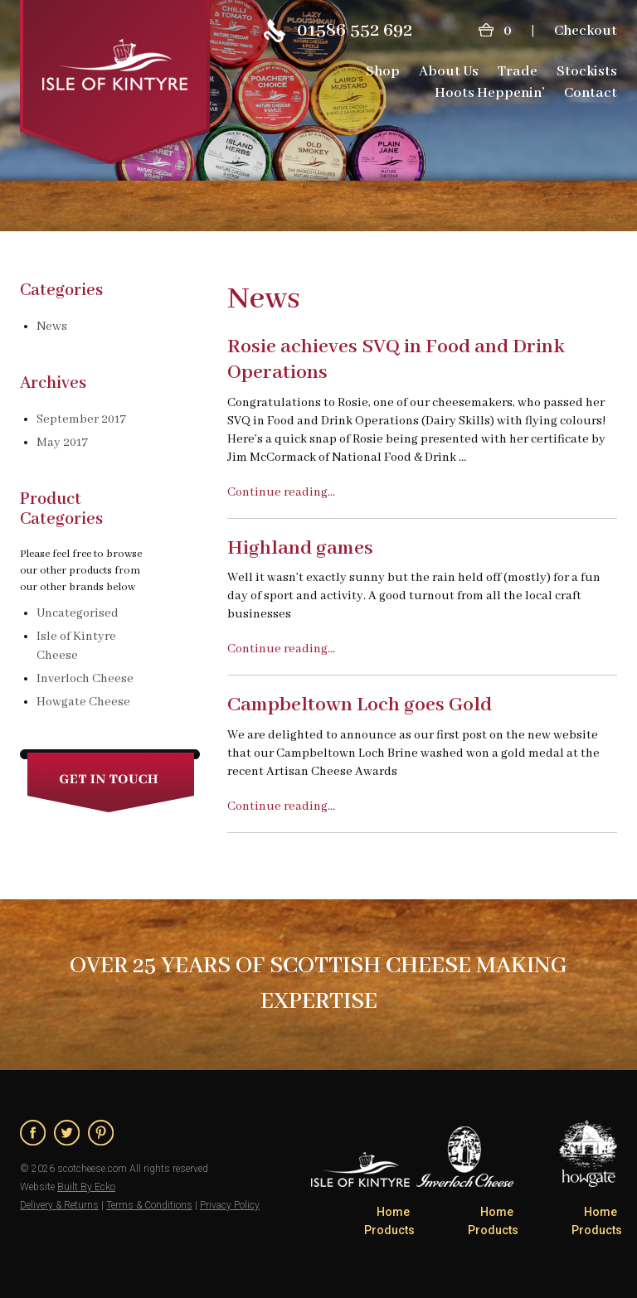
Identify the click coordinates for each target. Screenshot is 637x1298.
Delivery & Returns (59, 1205)
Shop (383, 71)
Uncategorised (77, 613)
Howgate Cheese (83, 702)
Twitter (67, 1132)
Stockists (587, 71)
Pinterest (101, 1132)
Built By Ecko (86, 1187)
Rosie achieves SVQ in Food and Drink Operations (396, 359)
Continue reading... (281, 492)
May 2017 (62, 442)
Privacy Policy (230, 1205)
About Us (449, 71)
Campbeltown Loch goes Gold (359, 705)
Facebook (33, 1132)
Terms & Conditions (149, 1205)
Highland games (300, 548)
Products (389, 1230)
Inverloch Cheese (85, 678)
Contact (590, 93)
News (51, 326)
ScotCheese (115, 82)
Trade (517, 71)
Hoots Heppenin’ (490, 93)
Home (393, 1211)
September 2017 (81, 419)
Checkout (585, 31)
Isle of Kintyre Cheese (76, 646)
